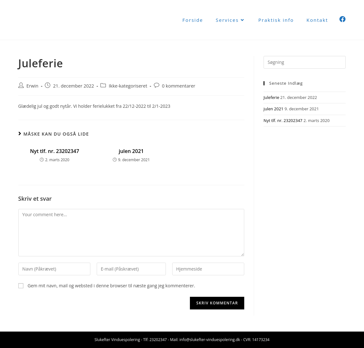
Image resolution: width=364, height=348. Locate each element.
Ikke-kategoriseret (128, 86)
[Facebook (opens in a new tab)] (342, 19)
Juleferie (271, 97)
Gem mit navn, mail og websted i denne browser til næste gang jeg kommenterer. (111, 286)
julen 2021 (131, 151)
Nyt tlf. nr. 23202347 (54, 151)
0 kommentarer (179, 86)
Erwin (33, 86)
